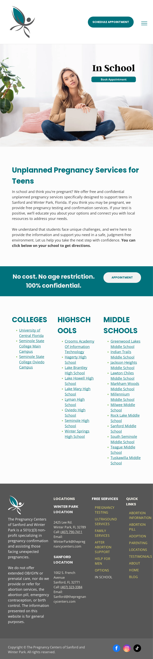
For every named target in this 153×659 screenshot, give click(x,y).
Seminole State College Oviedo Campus (31, 362)
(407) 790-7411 (71, 532)
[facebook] (116, 648)
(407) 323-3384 (71, 587)
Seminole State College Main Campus (31, 346)
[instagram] (127, 648)
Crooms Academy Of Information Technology (79, 346)
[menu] (144, 23)
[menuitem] (106, 510)
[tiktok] (137, 648)
